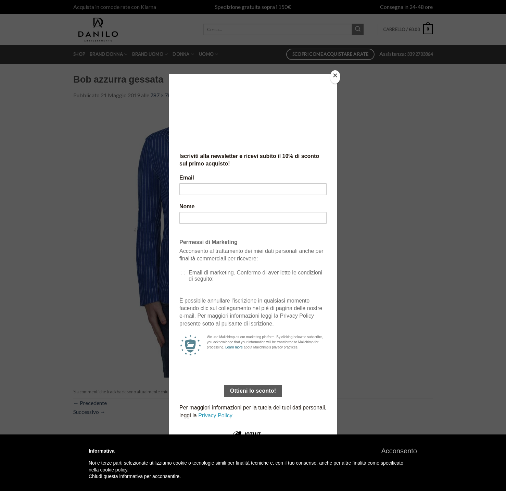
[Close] (335, 77)
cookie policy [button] (113, 469)
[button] (399, 450)
